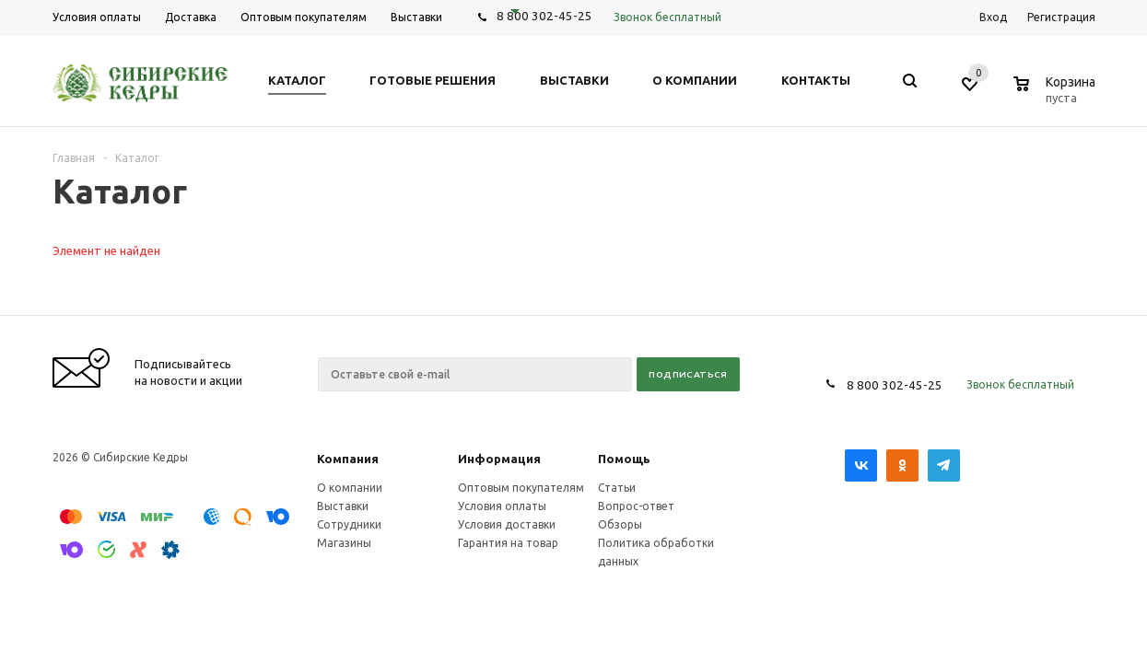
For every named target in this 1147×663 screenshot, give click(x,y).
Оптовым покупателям (521, 488)
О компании (349, 488)
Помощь (624, 458)
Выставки (343, 506)
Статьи (617, 488)
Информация (499, 458)
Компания (348, 458)
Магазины (344, 543)
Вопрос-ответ (636, 506)
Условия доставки (507, 524)
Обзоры (620, 524)
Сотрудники (349, 524)
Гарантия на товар (508, 543)
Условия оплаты (502, 506)
